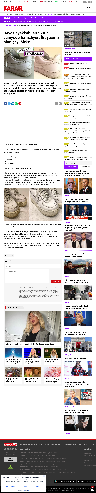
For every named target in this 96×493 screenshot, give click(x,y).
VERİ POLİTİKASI (77, 444)
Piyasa (32, 458)
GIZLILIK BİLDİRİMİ (66, 444)
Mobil (31, 467)
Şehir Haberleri (89, 463)
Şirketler (64, 458)
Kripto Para (38, 14)
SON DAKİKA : (8, 21)
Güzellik (44, 18)
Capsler (38, 472)
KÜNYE (36, 444)
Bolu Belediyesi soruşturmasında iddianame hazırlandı (30, 21)
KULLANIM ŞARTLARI (54, 444)
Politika (30, 453)
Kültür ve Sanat (58, 472)
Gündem (35, 470)
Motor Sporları (56, 461)
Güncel (9, 14)
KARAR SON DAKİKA (10, 459)
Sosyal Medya (44, 467)
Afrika (53, 456)
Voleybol (41, 461)
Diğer (63, 461)
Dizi (40, 470)
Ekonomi (30, 14)
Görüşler (66, 14)
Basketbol (34, 461)
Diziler (14, 18)
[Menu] (83, 14)
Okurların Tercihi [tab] (71, 167)
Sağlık (40, 464)
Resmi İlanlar (76, 14)
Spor (45, 14)
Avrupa (44, 456)
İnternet (37, 467)
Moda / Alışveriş (35, 18)
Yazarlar (16, 14)
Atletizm (48, 461)
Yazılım (52, 467)
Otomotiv (42, 458)
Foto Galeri (24, 472)
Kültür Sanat (47, 464)
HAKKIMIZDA (24, 444)
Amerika (38, 456)
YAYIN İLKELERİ (43, 444)
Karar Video (58, 14)
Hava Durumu (88, 453)
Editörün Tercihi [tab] (85, 167)
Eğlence (26, 18)
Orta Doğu (31, 456)
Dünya (23, 14)
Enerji (48, 458)
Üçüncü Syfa (38, 453)
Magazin (20, 18)
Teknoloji (24, 467)
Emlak (37, 458)
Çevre (50, 453)
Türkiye (45, 453)
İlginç (53, 470)
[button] (46, 103)
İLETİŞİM (30, 444)
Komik (49, 470)
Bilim (57, 467)
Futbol (28, 461)
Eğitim (55, 453)
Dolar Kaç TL (88, 460)
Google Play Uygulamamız (66, 481)
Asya (49, 456)
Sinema (44, 470)
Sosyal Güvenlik (56, 458)
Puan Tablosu (88, 458)
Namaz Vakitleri (89, 456)
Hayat (50, 14)
